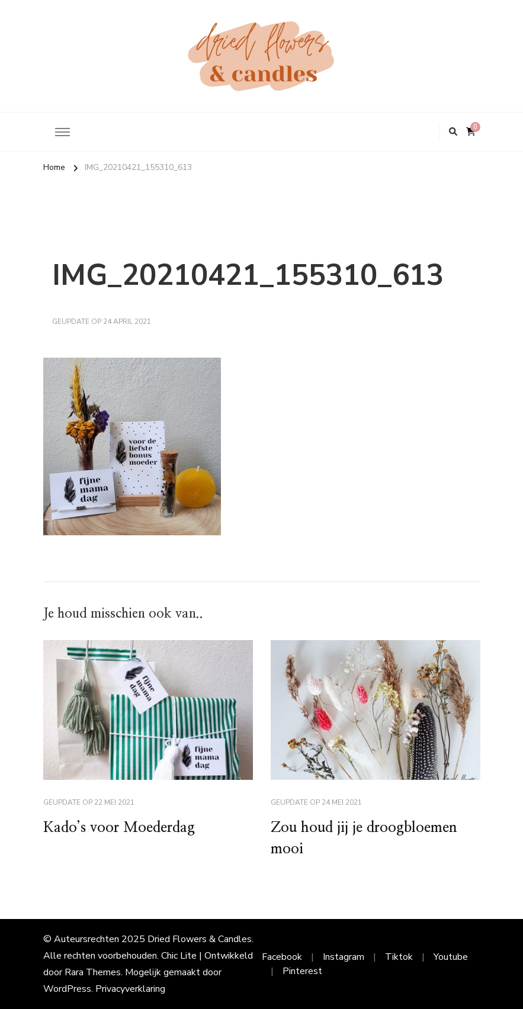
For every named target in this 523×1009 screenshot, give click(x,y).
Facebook (282, 956)
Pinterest (302, 971)
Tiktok (399, 956)
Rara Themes (93, 972)
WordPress (67, 988)
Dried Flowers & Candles (199, 939)
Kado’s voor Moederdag (119, 828)
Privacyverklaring (130, 988)
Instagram (343, 956)
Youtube (451, 956)
